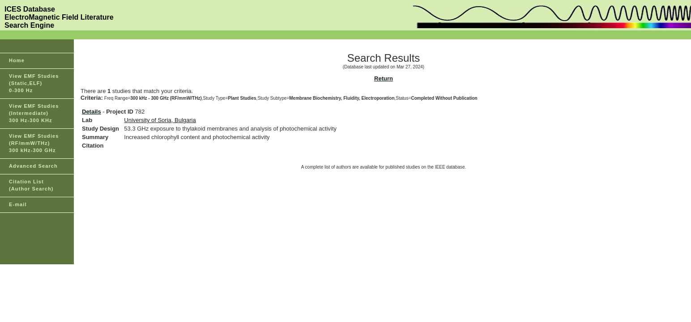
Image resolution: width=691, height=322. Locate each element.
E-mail (18, 204)
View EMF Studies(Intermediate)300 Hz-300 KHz (34, 113)
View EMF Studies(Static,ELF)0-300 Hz (34, 83)
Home (17, 60)
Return (383, 78)
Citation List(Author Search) (31, 185)
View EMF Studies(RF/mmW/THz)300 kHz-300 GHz (34, 143)
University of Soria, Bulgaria (160, 120)
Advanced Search (33, 166)
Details (91, 111)
